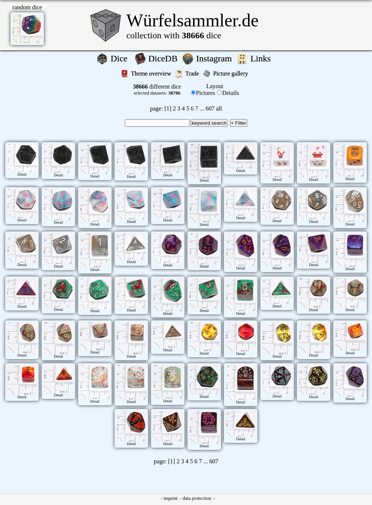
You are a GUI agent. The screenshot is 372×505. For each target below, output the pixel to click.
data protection (197, 498)
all (219, 108)
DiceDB (164, 58)
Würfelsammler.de (192, 20)
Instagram (215, 58)
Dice (121, 58)
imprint (171, 498)
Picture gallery (232, 73)
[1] (167, 108)
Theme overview (152, 73)
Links (262, 58)
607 (210, 108)
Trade (193, 73)
